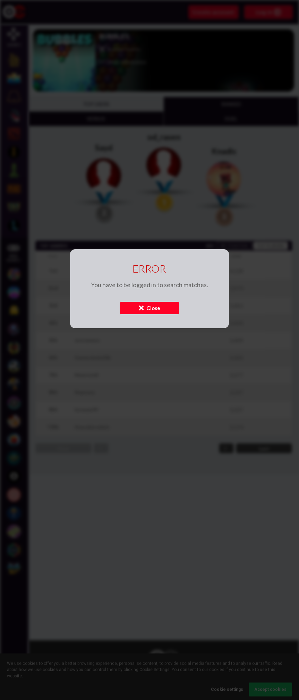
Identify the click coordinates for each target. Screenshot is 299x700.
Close (149, 308)
